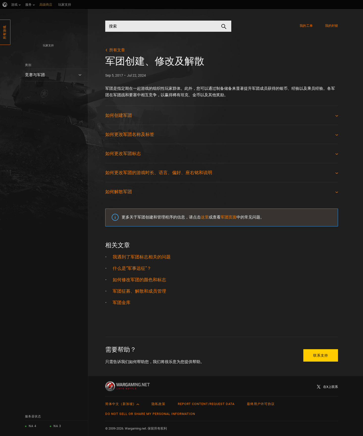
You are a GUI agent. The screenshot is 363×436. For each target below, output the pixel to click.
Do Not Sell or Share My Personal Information (150, 414)
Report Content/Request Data (206, 404)
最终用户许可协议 (261, 404)
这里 (205, 217)
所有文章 (117, 50)
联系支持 (320, 355)
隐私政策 (158, 404)
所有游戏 (4, 32)
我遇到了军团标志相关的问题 (142, 256)
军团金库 (121, 302)
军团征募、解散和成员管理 (139, 291)
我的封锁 (331, 26)
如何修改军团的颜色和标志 (139, 279)
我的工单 (306, 26)
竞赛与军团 (35, 74)
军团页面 (228, 217)
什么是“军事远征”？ (132, 268)
